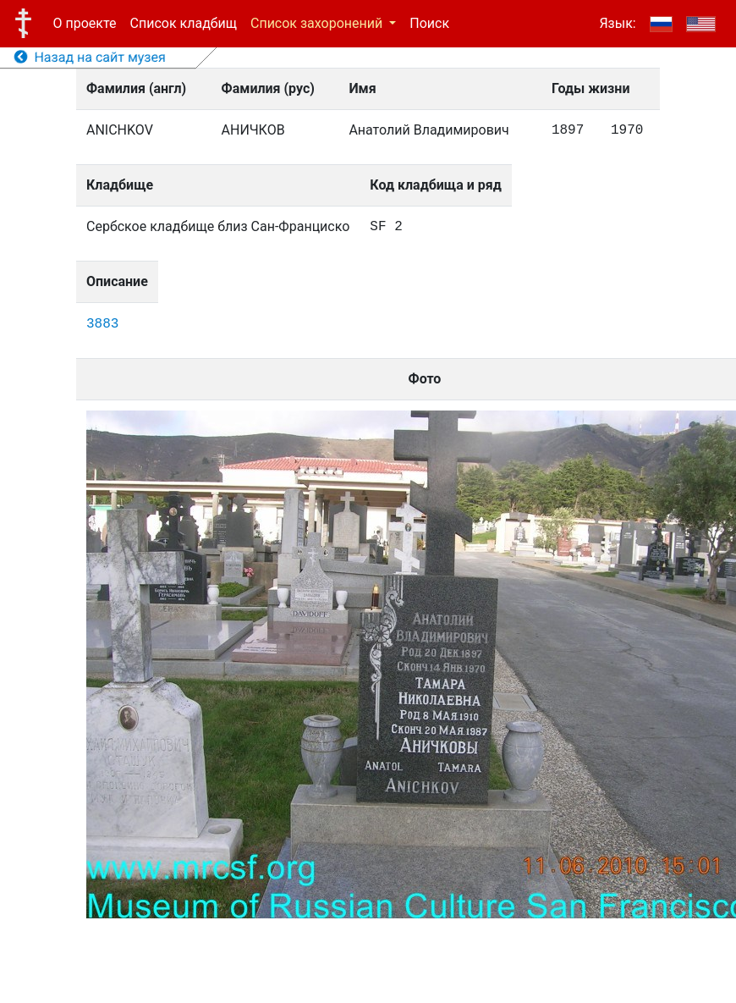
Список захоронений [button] (318, 23)
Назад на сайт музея (90, 57)
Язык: (617, 23)
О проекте (85, 23)
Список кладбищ (183, 23)
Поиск (429, 23)
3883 (102, 324)
